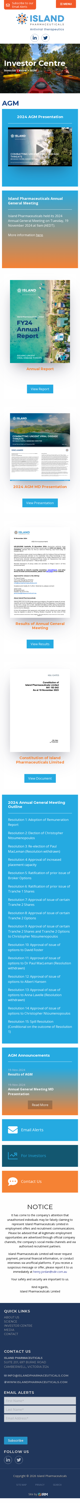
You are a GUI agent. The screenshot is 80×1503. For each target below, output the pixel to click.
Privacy (40, 1485)
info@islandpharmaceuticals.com (38, 1375)
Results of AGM (20, 1074)
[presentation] (28, 1429)
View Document (40, 778)
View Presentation (40, 503)
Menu (66, 4)
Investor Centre (18, 1326)
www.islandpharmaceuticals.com (37, 1382)
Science (10, 1321)
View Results (40, 644)
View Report (40, 389)
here (39, 235)
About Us (11, 1317)
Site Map (21, 1485)
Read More (40, 1105)
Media (9, 1330)
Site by (38, 1494)
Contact (11, 1334)
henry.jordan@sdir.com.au (50, 1272)
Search (57, 1485)
